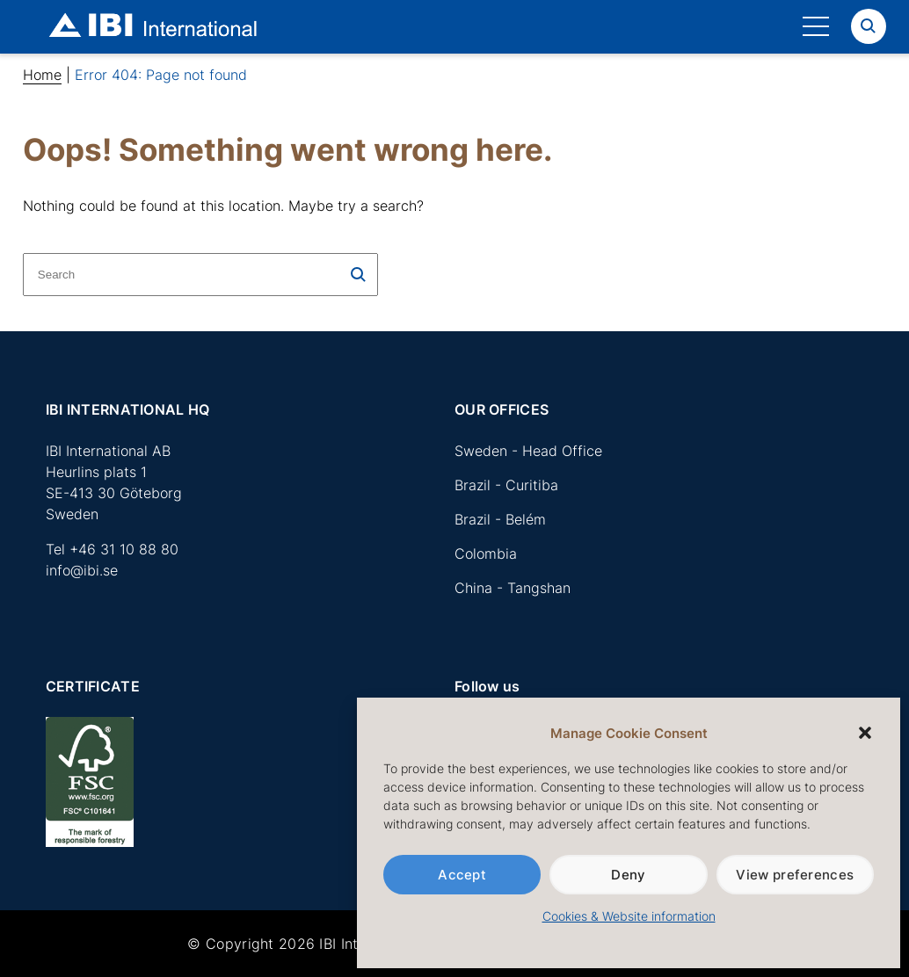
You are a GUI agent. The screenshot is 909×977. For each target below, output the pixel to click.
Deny (628, 874)
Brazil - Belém (500, 519)
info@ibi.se (82, 570)
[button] (865, 733)
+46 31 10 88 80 (123, 549)
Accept (462, 874)
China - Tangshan (512, 588)
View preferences (795, 874)
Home (42, 74)
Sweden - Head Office (528, 451)
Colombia (485, 553)
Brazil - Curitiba (506, 485)
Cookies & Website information (629, 915)
